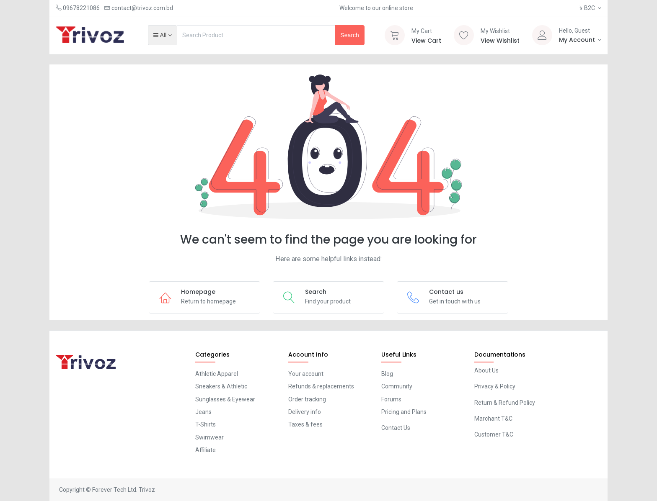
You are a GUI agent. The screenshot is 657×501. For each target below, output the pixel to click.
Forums (391, 399)
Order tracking (307, 399)
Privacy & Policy (494, 386)
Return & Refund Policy (504, 402)
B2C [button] (587, 8)
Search (349, 35)
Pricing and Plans (404, 412)
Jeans (203, 412)
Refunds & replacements (321, 386)
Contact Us (395, 427)
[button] (162, 35)
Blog (387, 373)
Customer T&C (493, 434)
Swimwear (209, 437)
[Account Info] (580, 39)
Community (396, 386)
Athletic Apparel (216, 373)
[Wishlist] (464, 35)
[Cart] (395, 35)
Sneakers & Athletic (221, 386)
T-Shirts (205, 424)
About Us (486, 370)
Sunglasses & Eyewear (225, 399)
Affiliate (205, 450)
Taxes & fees (305, 424)
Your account (305, 373)
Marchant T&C (493, 418)
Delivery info (304, 412)
